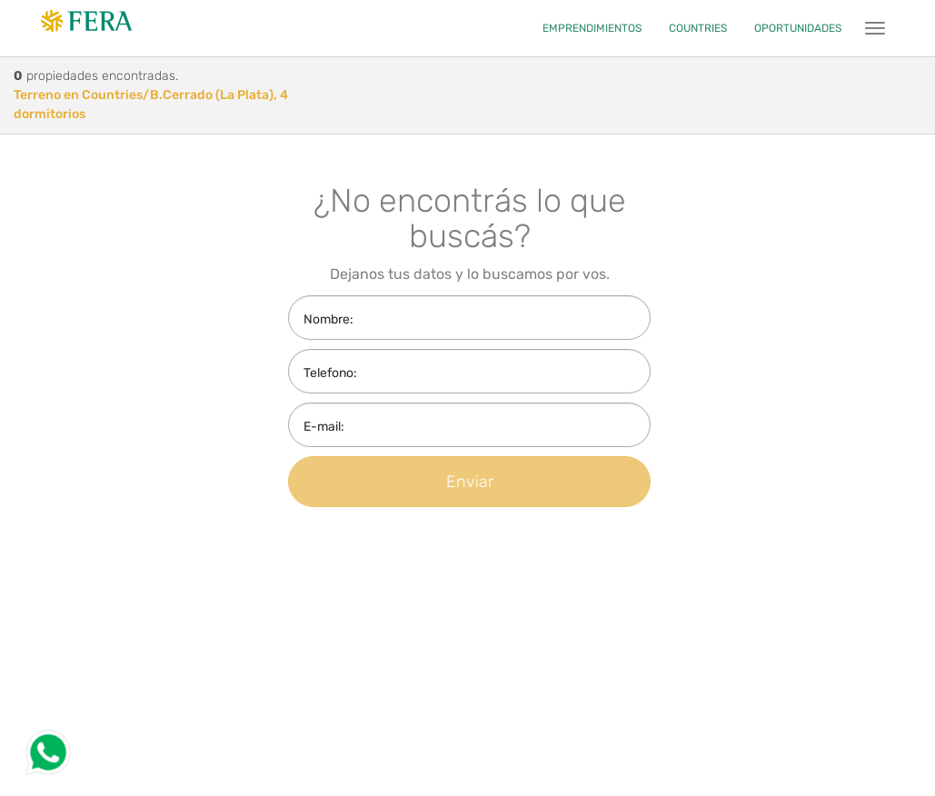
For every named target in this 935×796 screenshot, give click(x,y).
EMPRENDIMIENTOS (592, 28)
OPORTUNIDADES (797, 28)
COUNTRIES (698, 28)
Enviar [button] (469, 482)
